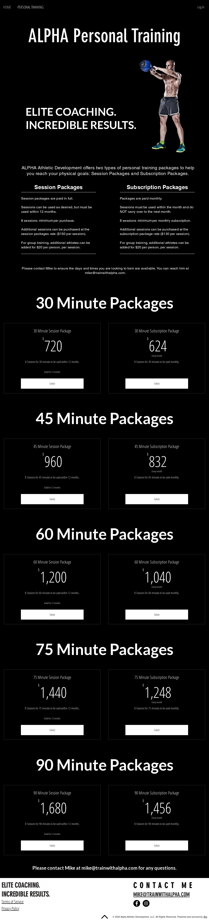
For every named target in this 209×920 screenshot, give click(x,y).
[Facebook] (136, 903)
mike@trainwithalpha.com (105, 273)
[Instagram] (146, 903)
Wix (205, 917)
